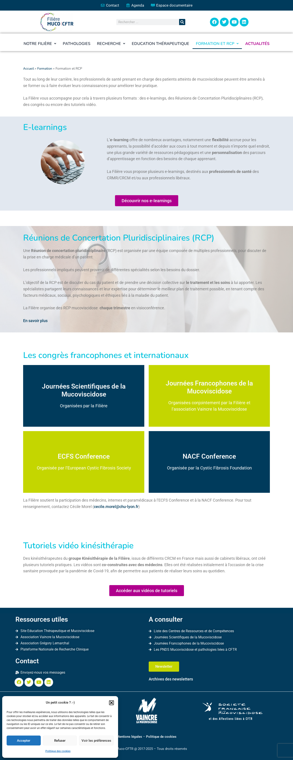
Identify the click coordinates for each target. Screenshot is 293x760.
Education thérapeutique (160, 43)
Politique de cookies (161, 737)
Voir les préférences (96, 741)
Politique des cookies (57, 751)
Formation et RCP (217, 43)
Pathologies (76, 43)
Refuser (59, 741)
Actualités (257, 43)
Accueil (28, 69)
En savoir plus (35, 321)
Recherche (111, 43)
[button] (111, 703)
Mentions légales (129, 737)
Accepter (23, 741)
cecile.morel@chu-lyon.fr (116, 506)
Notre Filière (40, 43)
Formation (45, 69)
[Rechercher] (182, 22)
